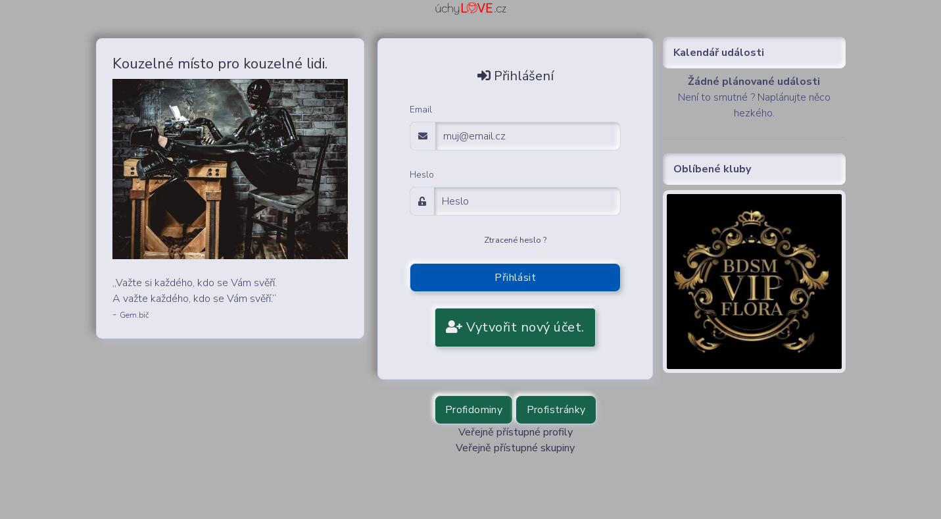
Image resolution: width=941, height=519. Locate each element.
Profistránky (556, 410)
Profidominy (473, 410)
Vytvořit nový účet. (515, 327)
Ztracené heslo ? (515, 240)
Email (421, 109)
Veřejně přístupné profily (515, 432)
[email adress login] (528, 136)
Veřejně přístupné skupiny (515, 448)
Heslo (422, 174)
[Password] (527, 201)
